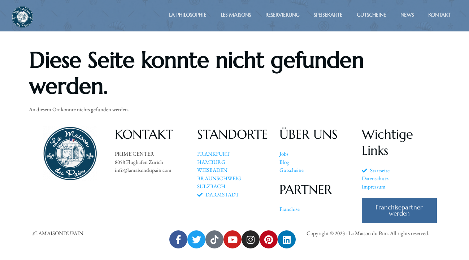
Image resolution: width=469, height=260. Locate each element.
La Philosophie (187, 15)
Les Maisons (236, 15)
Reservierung (282, 15)
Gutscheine (371, 15)
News (407, 15)
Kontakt (439, 15)
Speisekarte (328, 15)
